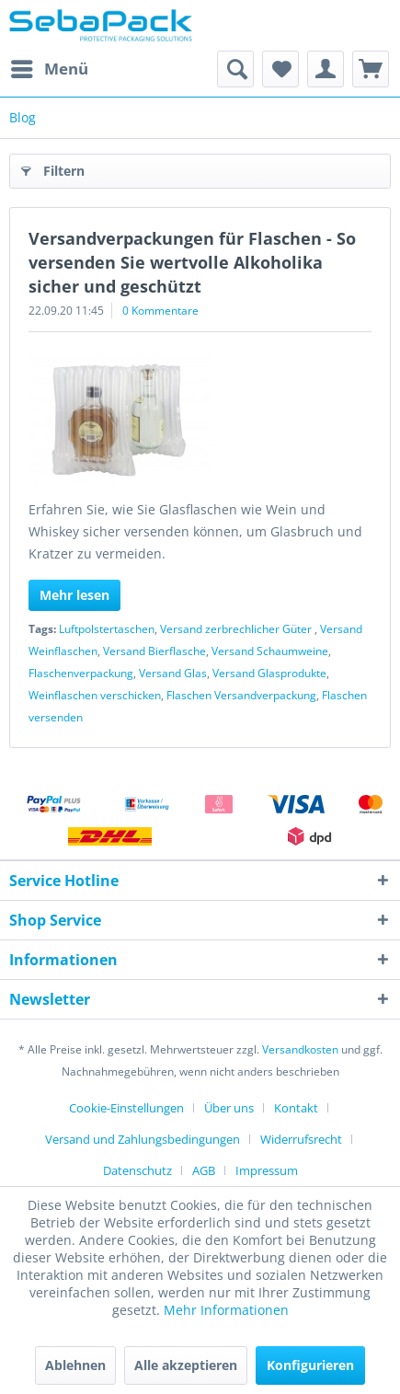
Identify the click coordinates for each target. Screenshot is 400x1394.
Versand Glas (173, 673)
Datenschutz (137, 1170)
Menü (49, 66)
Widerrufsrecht (301, 1139)
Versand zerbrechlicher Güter (237, 629)
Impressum (266, 1170)
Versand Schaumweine (269, 651)
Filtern (53, 167)
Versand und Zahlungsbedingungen (142, 1139)
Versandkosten (300, 1049)
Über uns (229, 1108)
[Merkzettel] (280, 69)
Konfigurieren (310, 1365)
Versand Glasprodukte (269, 673)
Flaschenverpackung (81, 673)
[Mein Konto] (325, 69)
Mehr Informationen (226, 1310)
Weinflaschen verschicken (95, 695)
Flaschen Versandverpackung (241, 695)
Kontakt (296, 1108)
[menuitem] (48, 69)
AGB (203, 1170)
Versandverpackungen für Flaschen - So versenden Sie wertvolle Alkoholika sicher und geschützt (192, 262)
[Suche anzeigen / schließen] (235, 69)
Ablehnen (75, 1365)
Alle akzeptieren (185, 1365)
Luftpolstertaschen (106, 629)
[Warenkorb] (370, 69)
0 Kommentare (160, 310)
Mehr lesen (74, 595)
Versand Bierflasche (154, 651)
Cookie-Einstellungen (126, 1108)
